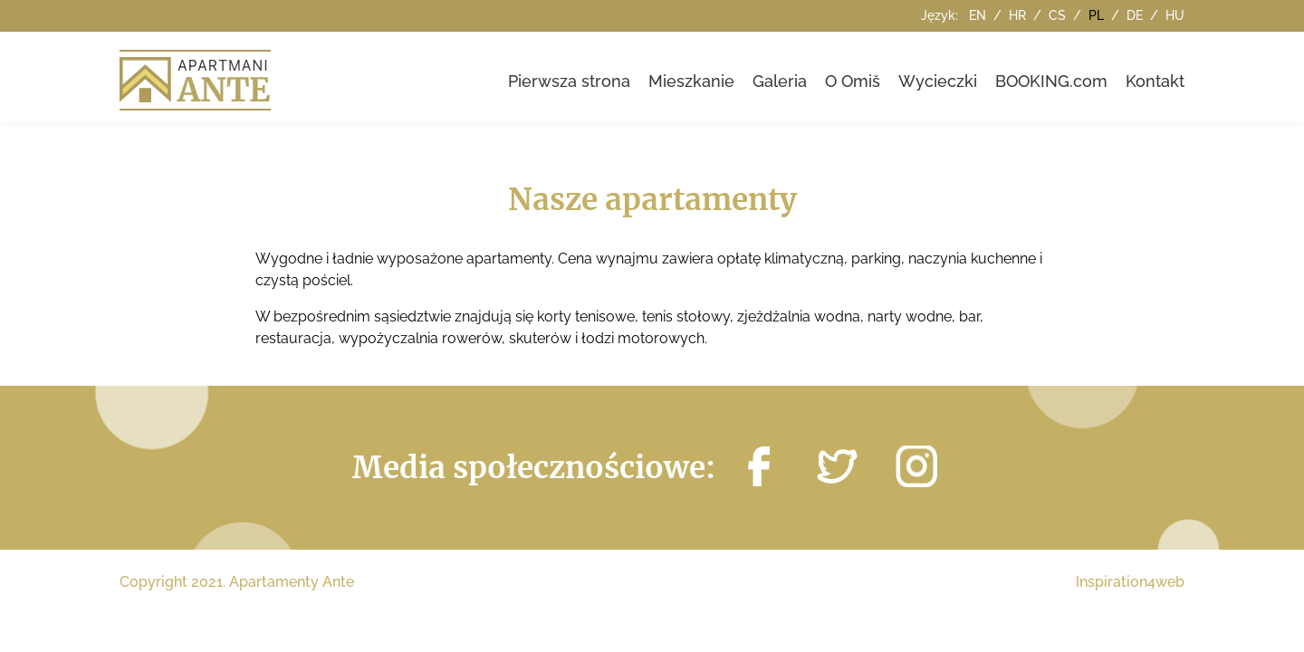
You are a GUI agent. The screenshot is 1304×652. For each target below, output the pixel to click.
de (1136, 15)
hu (1174, 15)
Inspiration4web (1130, 581)
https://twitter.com (837, 466)
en (979, 15)
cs (1059, 15)
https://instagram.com (916, 466)
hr (1019, 15)
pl (1097, 15)
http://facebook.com (759, 466)
